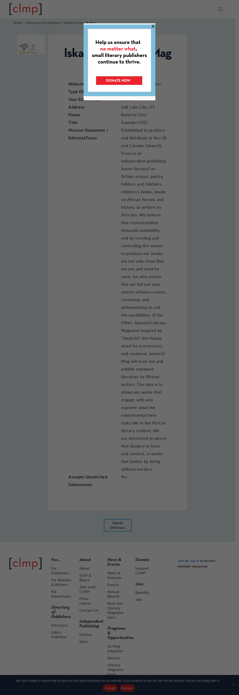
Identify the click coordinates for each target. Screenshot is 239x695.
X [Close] (153, 26)
